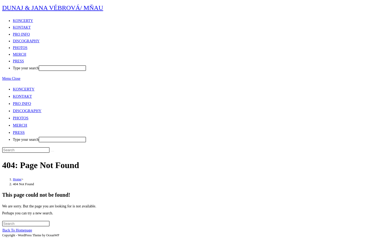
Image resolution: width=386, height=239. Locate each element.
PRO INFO (22, 103)
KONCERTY (24, 89)
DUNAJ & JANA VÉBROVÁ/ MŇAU (52, 7)
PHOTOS (20, 118)
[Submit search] (52, 151)
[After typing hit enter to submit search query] (62, 68)
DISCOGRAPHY (27, 111)
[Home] (17, 179)
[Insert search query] (26, 150)
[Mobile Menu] (11, 79)
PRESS (19, 132)
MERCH (20, 125)
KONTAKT (22, 96)
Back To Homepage (17, 230)
